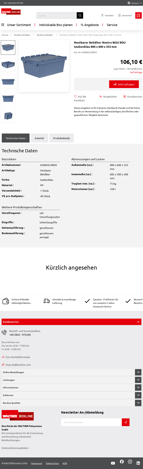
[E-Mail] (91, 422)
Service (112, 25)
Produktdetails (61, 138)
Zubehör (39, 138)
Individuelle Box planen (56, 25)
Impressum (36, 463)
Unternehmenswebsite (15, 447)
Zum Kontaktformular (16, 356)
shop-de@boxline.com (16, 364)
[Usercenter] (107, 15)
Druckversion (132, 96)
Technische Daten (16, 138)
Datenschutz (52, 463)
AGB (65, 463)
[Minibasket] (138, 15)
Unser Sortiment (16, 24)
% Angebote (90, 25)
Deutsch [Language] (135, 3)
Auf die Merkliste (80, 98)
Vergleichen (108, 96)
